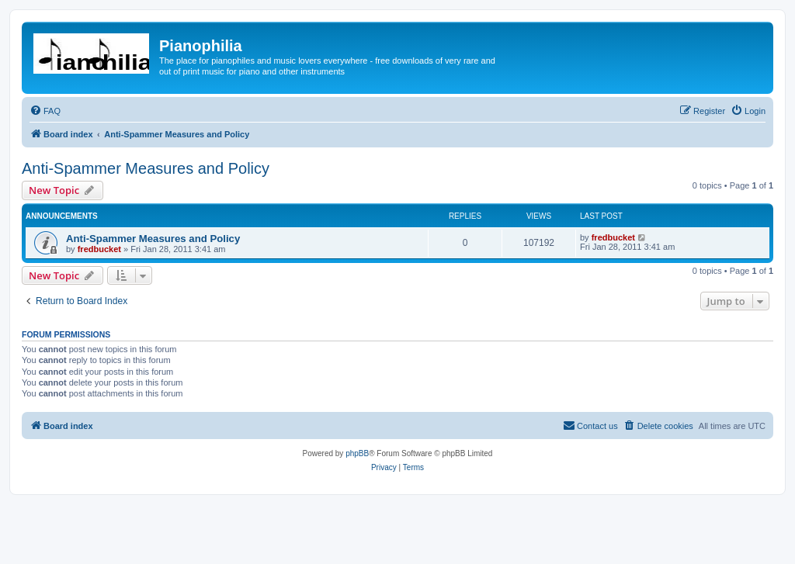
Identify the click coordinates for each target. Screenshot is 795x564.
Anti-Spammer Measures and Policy (145, 168)
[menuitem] (45, 111)
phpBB (357, 453)
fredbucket (99, 249)
